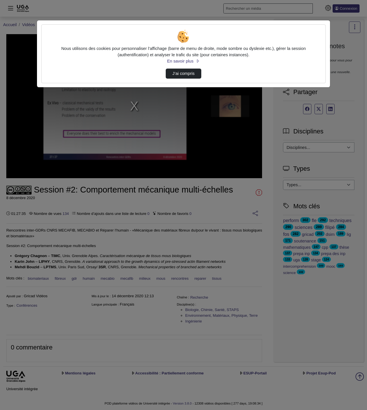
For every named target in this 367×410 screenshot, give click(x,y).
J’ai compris (183, 73)
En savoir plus (183, 61)
